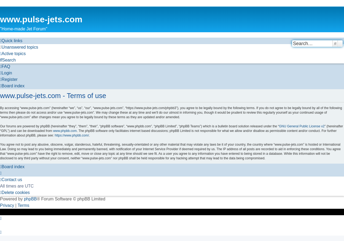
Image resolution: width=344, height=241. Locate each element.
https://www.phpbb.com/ (72, 135)
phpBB (30, 199)
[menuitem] (19, 47)
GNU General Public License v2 (301, 126)
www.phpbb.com (65, 131)
